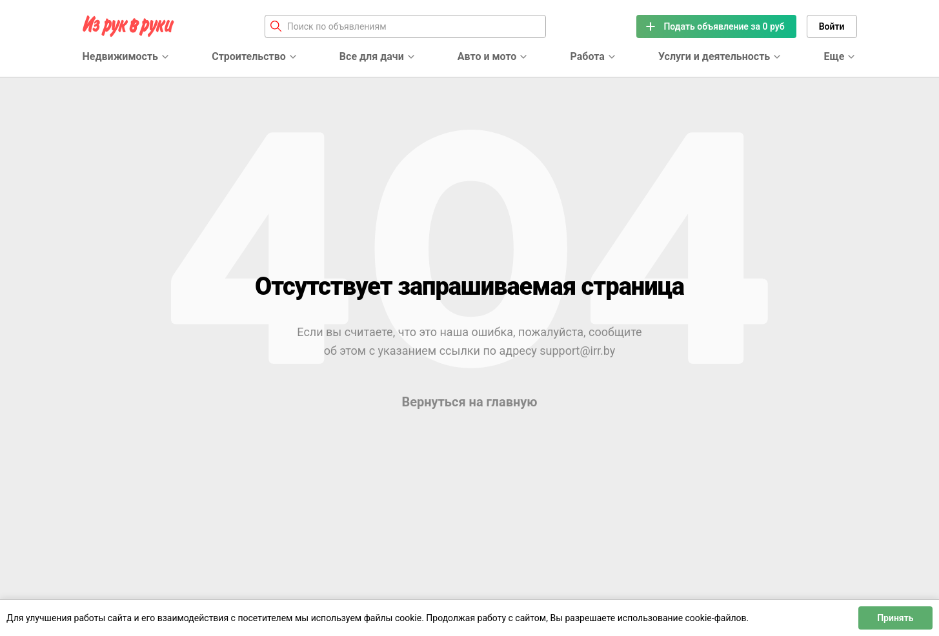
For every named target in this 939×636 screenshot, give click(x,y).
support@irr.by (577, 350)
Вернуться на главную (469, 402)
